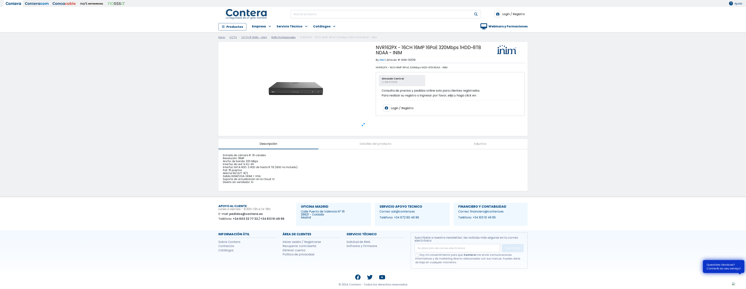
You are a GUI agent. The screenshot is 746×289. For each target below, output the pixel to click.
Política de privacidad (298, 254)
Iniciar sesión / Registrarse (302, 241)
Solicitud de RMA (358, 241)
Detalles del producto (375, 144)
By (377, 59)
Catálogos (225, 250)
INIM (382, 60)
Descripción (268, 144)
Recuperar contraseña (299, 246)
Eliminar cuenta (294, 250)
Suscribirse (513, 248)
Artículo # (393, 59)
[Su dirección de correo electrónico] (457, 248)
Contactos (226, 246)
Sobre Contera (229, 241)
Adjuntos (480, 144)
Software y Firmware (362, 246)
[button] (258, 26)
